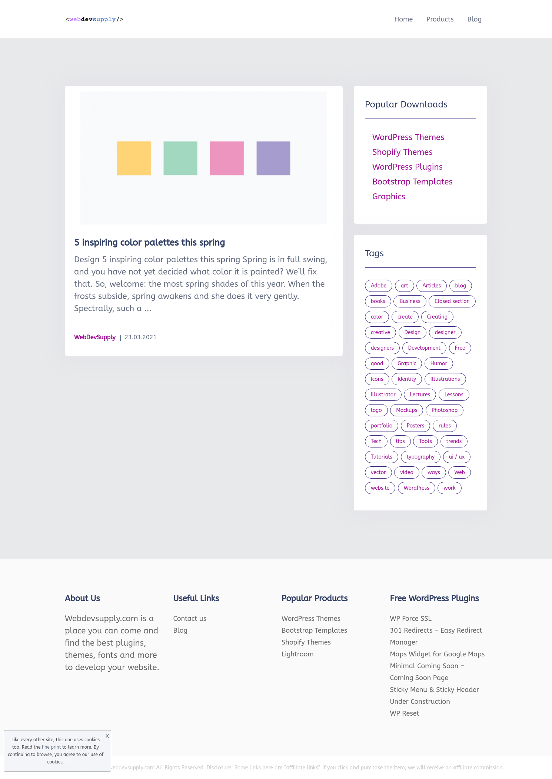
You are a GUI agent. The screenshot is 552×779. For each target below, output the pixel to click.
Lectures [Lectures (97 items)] (420, 395)
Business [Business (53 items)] (409, 301)
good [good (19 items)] (377, 363)
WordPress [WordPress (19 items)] (416, 488)
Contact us (190, 619)
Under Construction (420, 702)
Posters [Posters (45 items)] (416, 426)
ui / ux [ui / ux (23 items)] (457, 457)
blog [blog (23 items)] (460, 286)
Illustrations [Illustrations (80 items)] (445, 379)
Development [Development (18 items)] (424, 348)
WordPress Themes (408, 137)
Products (440, 19)
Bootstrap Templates (412, 182)
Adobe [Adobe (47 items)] (378, 286)
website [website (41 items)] (380, 488)
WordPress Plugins (407, 167)
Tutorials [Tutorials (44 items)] (381, 457)
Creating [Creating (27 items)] (437, 317)
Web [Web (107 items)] (459, 472)
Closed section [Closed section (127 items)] (452, 301)
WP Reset (404, 713)
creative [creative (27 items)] (380, 332)
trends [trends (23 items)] (454, 441)
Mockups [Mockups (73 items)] (406, 410)
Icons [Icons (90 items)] (377, 379)
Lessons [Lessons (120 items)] (454, 395)
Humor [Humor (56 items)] (438, 363)
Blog (474, 19)
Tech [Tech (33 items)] (376, 441)
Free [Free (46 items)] (460, 348)
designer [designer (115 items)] (445, 332)
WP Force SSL (411, 619)
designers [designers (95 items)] (382, 348)
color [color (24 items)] (377, 317)
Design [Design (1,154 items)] (413, 332)
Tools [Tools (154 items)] (425, 441)
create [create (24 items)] (405, 317)
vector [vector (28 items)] (378, 472)
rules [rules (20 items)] (445, 426)
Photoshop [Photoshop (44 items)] (445, 410)
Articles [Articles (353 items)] (431, 286)
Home (403, 19)
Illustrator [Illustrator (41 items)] (383, 395)
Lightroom (298, 654)
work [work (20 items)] (449, 488)
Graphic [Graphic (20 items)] (407, 363)
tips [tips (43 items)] (400, 441)
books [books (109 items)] (378, 301)
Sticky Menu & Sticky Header (434, 690)
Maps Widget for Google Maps (437, 654)
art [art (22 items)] (404, 286)
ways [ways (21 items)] (434, 472)
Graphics (388, 197)
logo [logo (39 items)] (376, 410)
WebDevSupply (95, 337)
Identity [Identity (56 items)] (407, 379)
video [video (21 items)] (406, 472)
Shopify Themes (402, 152)
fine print (51, 747)
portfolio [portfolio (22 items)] (381, 426)
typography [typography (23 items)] (421, 457)
